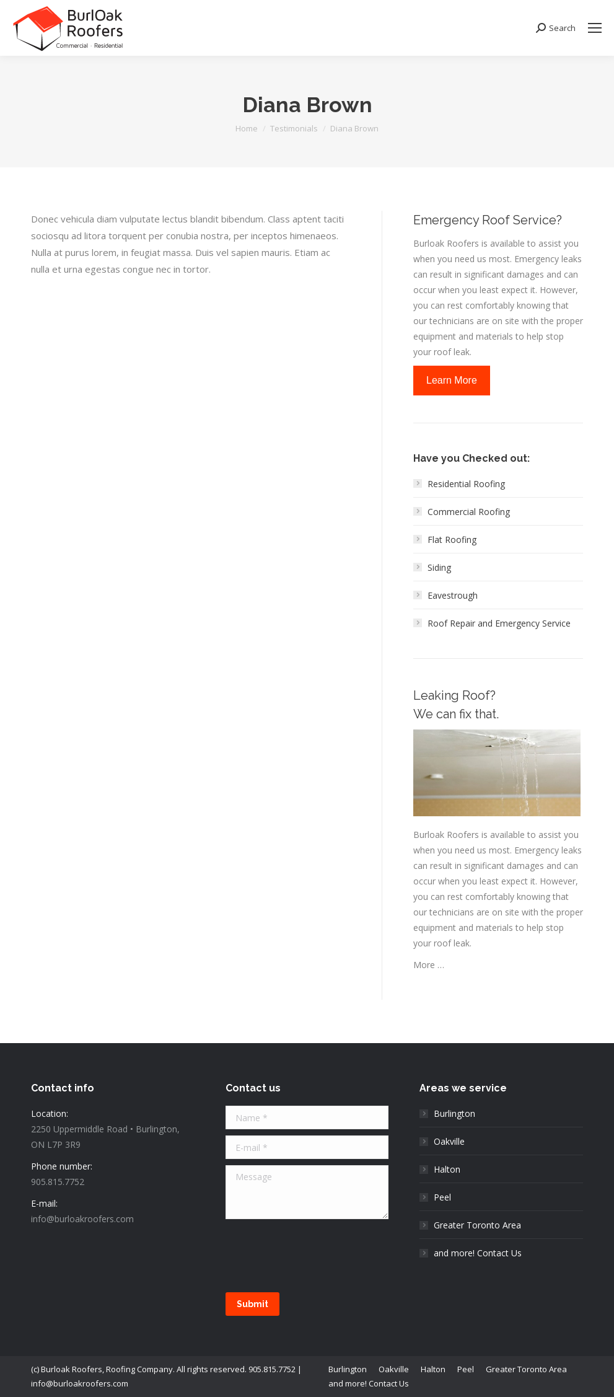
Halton (447, 1169)
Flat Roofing (452, 539)
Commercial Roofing (469, 512)
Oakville (449, 1141)
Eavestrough (453, 595)
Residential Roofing (466, 484)
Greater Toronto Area (477, 1225)
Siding (439, 567)
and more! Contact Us (478, 1253)
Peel (442, 1197)
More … (428, 965)
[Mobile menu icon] (595, 28)
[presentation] (320, 1256)
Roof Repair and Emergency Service (499, 623)
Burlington (454, 1113)
